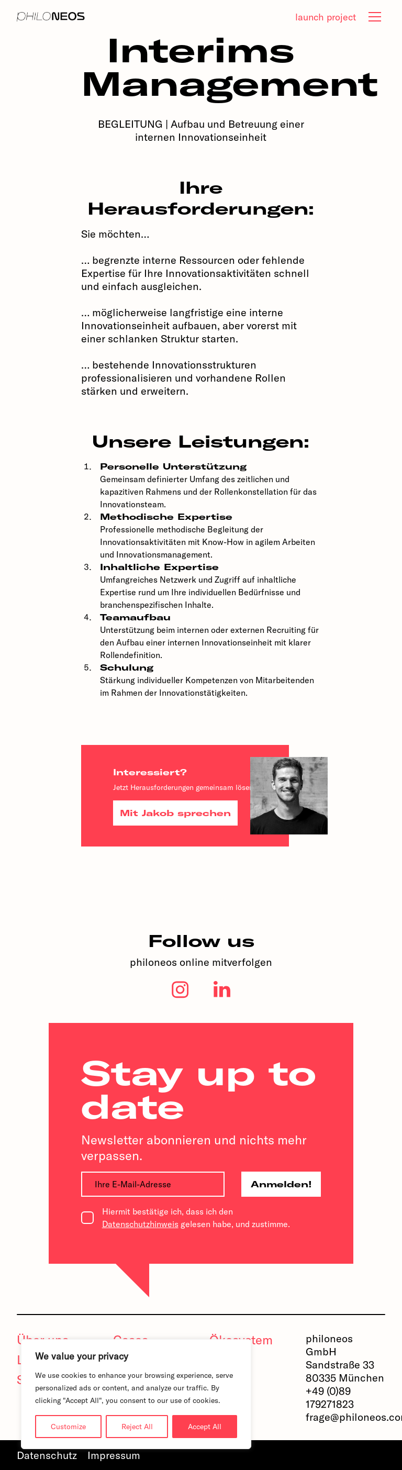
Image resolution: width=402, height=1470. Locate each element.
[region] (136, 1394)
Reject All (137, 1426)
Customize (68, 1426)
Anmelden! (281, 1184)
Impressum (113, 1455)
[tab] (374, 16)
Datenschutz (47, 1455)
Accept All (204, 1426)
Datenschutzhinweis (140, 1224)
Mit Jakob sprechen (175, 813)
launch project (325, 17)
